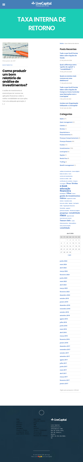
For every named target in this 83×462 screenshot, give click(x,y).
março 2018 (64, 336)
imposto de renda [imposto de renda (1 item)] (71, 198)
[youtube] (61, 397)
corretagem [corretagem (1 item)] (63, 183)
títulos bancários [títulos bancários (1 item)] (64, 223)
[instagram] (64, 397)
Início (62, 43)
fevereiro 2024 (65, 274)
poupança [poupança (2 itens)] (64, 213)
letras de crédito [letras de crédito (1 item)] (64, 203)
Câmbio (62, 125)
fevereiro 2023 (65, 291)
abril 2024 (63, 268)
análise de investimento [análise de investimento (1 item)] (65, 171)
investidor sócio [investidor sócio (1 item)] (68, 201)
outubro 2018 (64, 312)
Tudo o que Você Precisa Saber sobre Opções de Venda (69, 55)
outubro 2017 (64, 353)
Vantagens (19, 428)
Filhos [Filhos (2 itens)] (69, 193)
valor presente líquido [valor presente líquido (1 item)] (65, 225)
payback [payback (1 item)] (68, 208)
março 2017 (64, 377)
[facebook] (67, 397)
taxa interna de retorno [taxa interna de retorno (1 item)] (65, 218)
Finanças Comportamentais (69, 138)
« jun (69, 255)
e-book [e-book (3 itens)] (63, 186)
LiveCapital (63, 151)
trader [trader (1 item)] (73, 220)
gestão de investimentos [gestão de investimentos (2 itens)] (70, 196)
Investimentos (7, 65)
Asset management (66, 122)
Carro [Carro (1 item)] (69, 173)
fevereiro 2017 (65, 380)
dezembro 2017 (65, 346)
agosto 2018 (64, 319)
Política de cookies (40, 436)
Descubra (19, 425)
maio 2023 (63, 281)
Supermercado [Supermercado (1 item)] (70, 215)
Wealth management (67, 165)
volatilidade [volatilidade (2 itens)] (65, 228)
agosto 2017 (64, 360)
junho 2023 (63, 278)
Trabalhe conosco (39, 421)
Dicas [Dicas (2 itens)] (68, 183)
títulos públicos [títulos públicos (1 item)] (72, 223)
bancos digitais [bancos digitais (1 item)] (75, 171)
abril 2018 (63, 332)
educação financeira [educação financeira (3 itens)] (65, 189)
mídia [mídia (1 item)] (61, 205)
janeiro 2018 (64, 343)
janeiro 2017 (64, 383)
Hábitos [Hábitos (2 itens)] (63, 198)
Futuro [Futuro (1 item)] (73, 193)
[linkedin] (71, 397)
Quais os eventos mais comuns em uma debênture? (68, 78)
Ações (62, 119)
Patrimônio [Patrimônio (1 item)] (62, 208)
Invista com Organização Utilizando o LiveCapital (69, 104)
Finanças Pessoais (65, 141)
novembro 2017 (65, 349)
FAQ (35, 425)
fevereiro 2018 (65, 339)
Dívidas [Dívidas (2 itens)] (75, 183)
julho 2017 (63, 363)
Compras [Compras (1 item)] (75, 181)
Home (17, 419)
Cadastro (19, 423)
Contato (36, 428)
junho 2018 (63, 326)
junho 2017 (63, 366)
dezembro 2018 (65, 305)
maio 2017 (63, 370)
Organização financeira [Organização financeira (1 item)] (69, 205)
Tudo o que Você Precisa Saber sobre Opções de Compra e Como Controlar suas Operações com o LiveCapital (69, 91)
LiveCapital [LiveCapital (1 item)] (76, 203)
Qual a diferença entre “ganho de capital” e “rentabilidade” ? (68, 67)
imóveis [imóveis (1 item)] (62, 201)
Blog (35, 423)
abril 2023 (63, 285)
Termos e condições (40, 430)
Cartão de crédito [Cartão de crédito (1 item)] (64, 178)
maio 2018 (63, 329)
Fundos (62, 145)
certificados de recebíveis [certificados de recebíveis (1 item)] (66, 181)
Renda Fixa (63, 158)
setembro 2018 (65, 315)
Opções (62, 155)
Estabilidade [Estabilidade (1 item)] (63, 193)
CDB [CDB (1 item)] (70, 178)
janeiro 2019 (64, 302)
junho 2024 (63, 261)
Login (18, 421)
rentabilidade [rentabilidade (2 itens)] (74, 213)
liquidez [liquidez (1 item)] (70, 203)
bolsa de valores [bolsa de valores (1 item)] (64, 173)
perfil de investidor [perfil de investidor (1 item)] (64, 210)
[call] (77, 397)
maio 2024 (63, 264)
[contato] (74, 397)
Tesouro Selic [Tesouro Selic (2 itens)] (65, 220)
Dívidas (62, 129)
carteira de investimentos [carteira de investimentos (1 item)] (66, 176)
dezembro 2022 (65, 295)
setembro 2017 (65, 356)
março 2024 (64, 271)
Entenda (18, 426)
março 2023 (64, 288)
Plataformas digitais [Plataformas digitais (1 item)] (75, 210)
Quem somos (37, 419)
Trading (62, 162)
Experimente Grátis (22, 434)
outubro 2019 (64, 298)
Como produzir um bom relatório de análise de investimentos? (14, 78)
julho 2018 (63, 322)
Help (35, 426)
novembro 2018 (65, 309)
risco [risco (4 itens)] (63, 215)
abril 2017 (63, 373)
